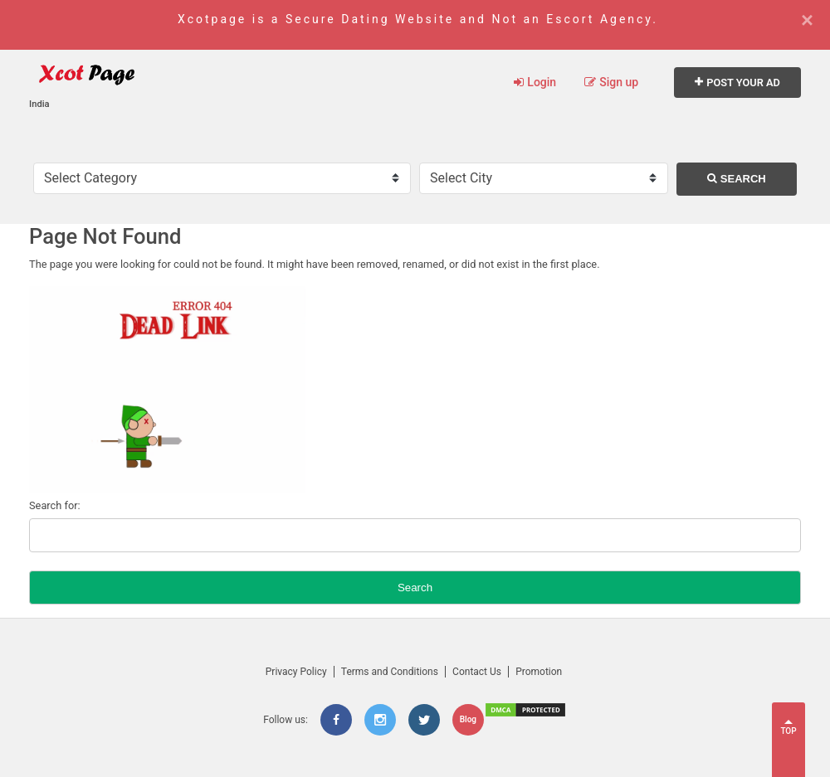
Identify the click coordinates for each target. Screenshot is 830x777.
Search (736, 178)
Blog (468, 719)
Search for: (55, 505)
